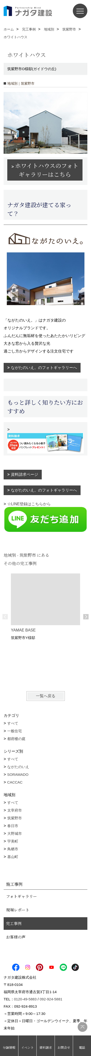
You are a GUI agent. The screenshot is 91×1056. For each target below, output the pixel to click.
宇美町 (12, 841)
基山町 (12, 857)
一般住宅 (14, 731)
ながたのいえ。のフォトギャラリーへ (44, 368)
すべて (12, 723)
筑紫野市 (14, 818)
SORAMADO (18, 774)
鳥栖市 (12, 849)
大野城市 (14, 833)
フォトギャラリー (21, 896)
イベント (27, 1047)
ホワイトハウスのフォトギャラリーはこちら (46, 169)
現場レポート (17, 910)
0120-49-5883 (25, 999)
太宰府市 (14, 810)
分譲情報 (9, 1047)
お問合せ (64, 1047)
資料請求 (45, 1047)
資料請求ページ (24, 474)
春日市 (12, 826)
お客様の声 (15, 937)
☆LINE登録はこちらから (45, 517)
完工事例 (14, 923)
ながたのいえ (18, 767)
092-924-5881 (51, 999)
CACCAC (15, 782)
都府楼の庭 (16, 739)
